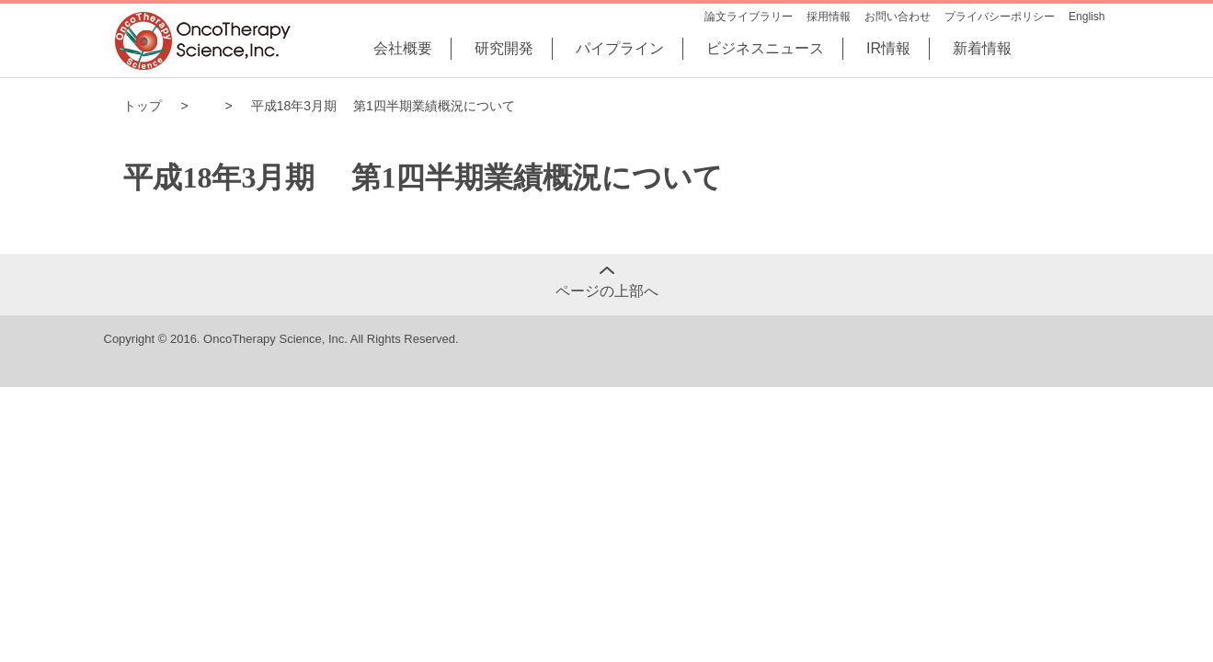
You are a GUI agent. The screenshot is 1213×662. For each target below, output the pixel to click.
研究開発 (504, 48)
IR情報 (888, 48)
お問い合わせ (897, 16)
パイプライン (620, 48)
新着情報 (982, 48)
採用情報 (829, 16)
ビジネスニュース (765, 48)
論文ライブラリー (748, 16)
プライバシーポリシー (999, 16)
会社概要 (402, 48)
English (1086, 16)
